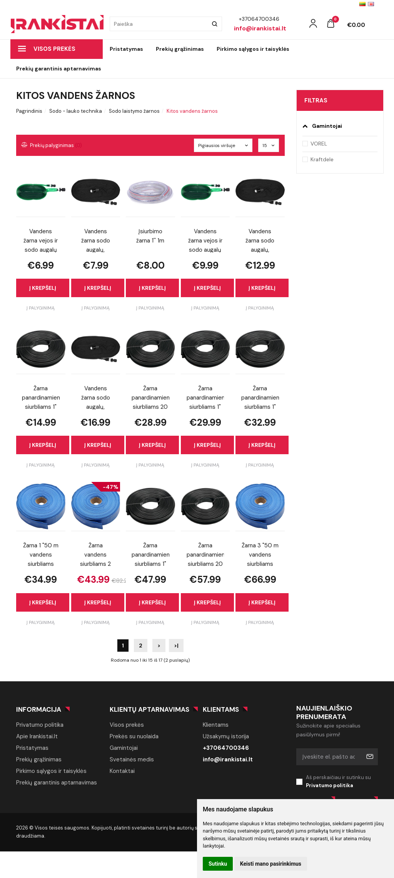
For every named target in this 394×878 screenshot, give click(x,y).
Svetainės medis (132, 759)
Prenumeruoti (369, 756)
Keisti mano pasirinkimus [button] (270, 864)
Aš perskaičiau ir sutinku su (342, 782)
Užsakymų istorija (226, 736)
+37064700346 (226, 748)
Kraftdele (322, 159)
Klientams (221, 709)
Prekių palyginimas (52, 145)
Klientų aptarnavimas (149, 709)
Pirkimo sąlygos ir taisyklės (253, 48)
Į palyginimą (41, 308)
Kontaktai (122, 771)
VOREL (319, 143)
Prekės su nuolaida (134, 736)
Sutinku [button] (218, 864)
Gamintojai (124, 748)
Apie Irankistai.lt (37, 736)
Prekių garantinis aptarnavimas (58, 68)
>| (176, 645)
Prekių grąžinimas (180, 48)
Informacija (38, 709)
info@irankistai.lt (228, 759)
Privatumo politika (39, 725)
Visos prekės (46, 49)
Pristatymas (126, 48)
